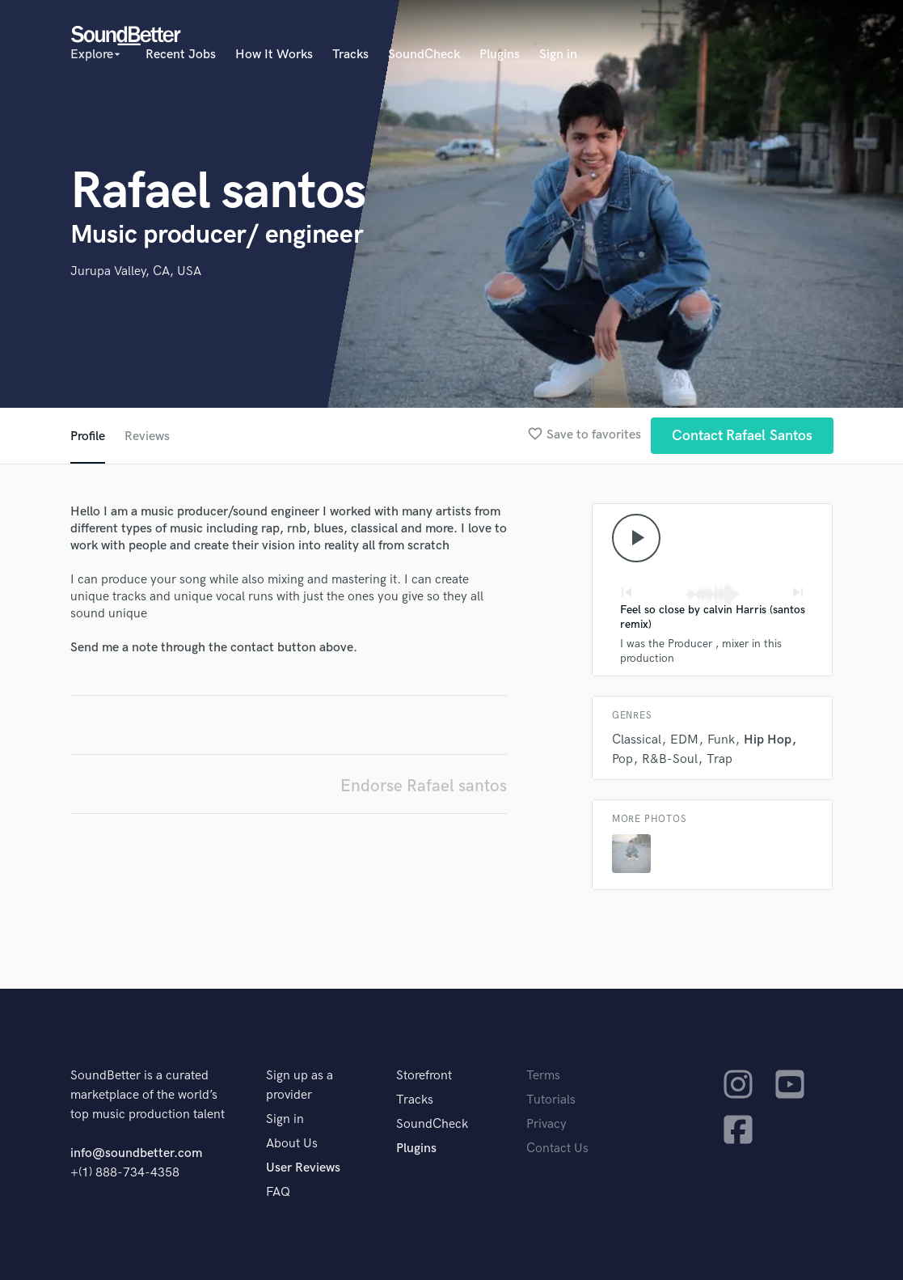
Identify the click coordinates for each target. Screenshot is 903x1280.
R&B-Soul (670, 759)
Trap (719, 759)
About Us (292, 1143)
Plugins (499, 54)
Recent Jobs (181, 54)
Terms (543, 1075)
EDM (684, 740)
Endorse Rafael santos (423, 786)
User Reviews (303, 1168)
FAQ (278, 1192)
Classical (636, 740)
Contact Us (557, 1148)
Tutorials (551, 1100)
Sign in (558, 54)
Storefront (424, 1075)
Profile (87, 436)
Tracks (350, 54)
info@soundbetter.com (136, 1153)
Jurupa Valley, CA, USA (135, 271)
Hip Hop (767, 740)
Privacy (546, 1124)
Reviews (147, 436)
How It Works (274, 54)
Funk (721, 740)
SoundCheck (424, 54)
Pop (622, 759)
